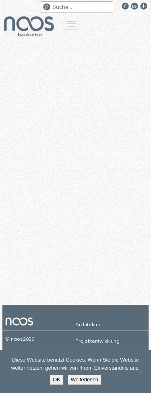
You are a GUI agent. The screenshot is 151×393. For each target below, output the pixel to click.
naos (29, 27)
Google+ (144, 6)
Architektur (87, 324)
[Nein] (141, 372)
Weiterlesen (84, 379)
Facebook (125, 6)
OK (56, 379)
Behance (134, 6)
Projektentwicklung (97, 341)
